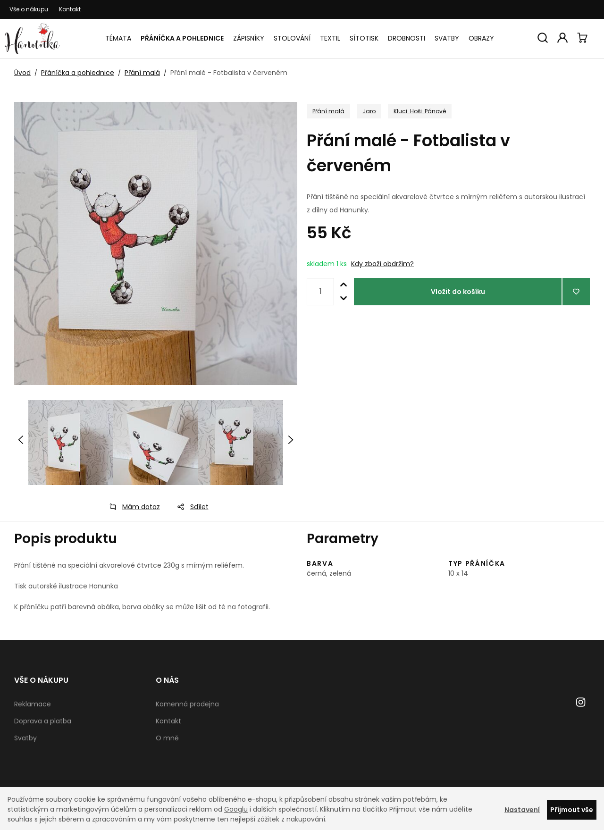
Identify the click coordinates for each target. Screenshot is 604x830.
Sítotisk (364, 38)
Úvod (22, 72)
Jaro (369, 111)
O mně (167, 738)
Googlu (236, 809)
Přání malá (142, 72)
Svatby (447, 38)
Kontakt (70, 9)
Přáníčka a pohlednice (182, 38)
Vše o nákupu (28, 9)
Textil (330, 38)
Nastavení (522, 809)
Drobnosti (406, 38)
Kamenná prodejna (187, 704)
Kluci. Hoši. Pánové (420, 111)
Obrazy (481, 38)
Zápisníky (248, 38)
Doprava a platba (42, 721)
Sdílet (190, 506)
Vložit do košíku (458, 291)
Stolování (292, 38)
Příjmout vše (571, 809)
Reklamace (32, 704)
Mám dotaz (131, 506)
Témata (118, 38)
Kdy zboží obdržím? (382, 263)
